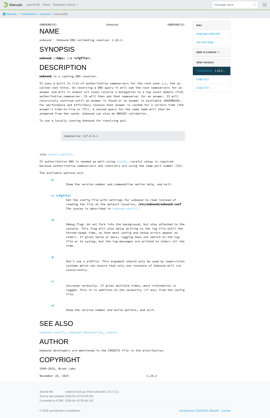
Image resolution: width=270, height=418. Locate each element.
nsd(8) (122, 161)
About (46, 4)
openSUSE (33, 4)
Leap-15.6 (202, 87)
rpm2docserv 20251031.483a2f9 (199, 410)
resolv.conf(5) (60, 154)
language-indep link (208, 33)
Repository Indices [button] (64, 4)
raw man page (205, 42)
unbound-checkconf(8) (86, 332)
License (226, 410)
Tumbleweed (28, 14)
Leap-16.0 (202, 79)
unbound (44, 14)
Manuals (10, 14)
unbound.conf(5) (125, 208)
